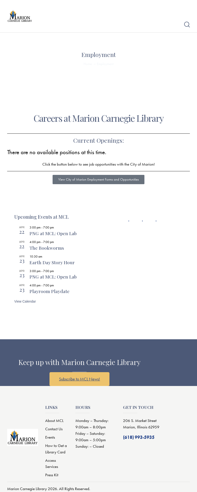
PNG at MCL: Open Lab (53, 233)
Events (50, 437)
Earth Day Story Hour (52, 262)
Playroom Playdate (49, 291)
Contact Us (54, 428)
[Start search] (187, 24)
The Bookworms (47, 248)
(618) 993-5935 (138, 437)
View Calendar (25, 301)
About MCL (54, 420)
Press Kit (51, 474)
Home (88, 64)
